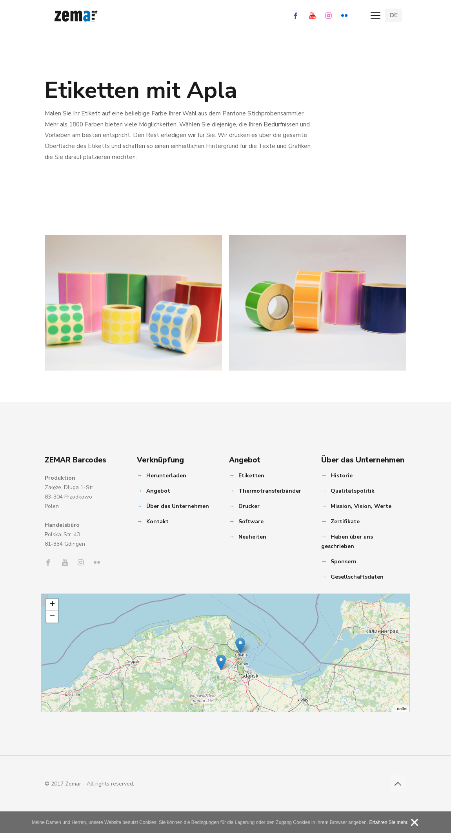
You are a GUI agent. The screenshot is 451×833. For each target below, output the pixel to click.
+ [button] (52, 604)
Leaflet (401, 708)
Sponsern (343, 561)
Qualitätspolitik (353, 491)
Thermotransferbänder (269, 491)
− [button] (52, 617)
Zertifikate (345, 521)
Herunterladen (166, 475)
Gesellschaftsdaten (357, 577)
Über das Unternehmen (177, 506)
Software (251, 521)
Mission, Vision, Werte (361, 506)
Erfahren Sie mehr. (388, 822)
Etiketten (251, 475)
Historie (342, 475)
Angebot (158, 491)
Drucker (249, 506)
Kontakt (157, 521)
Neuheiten (252, 537)
